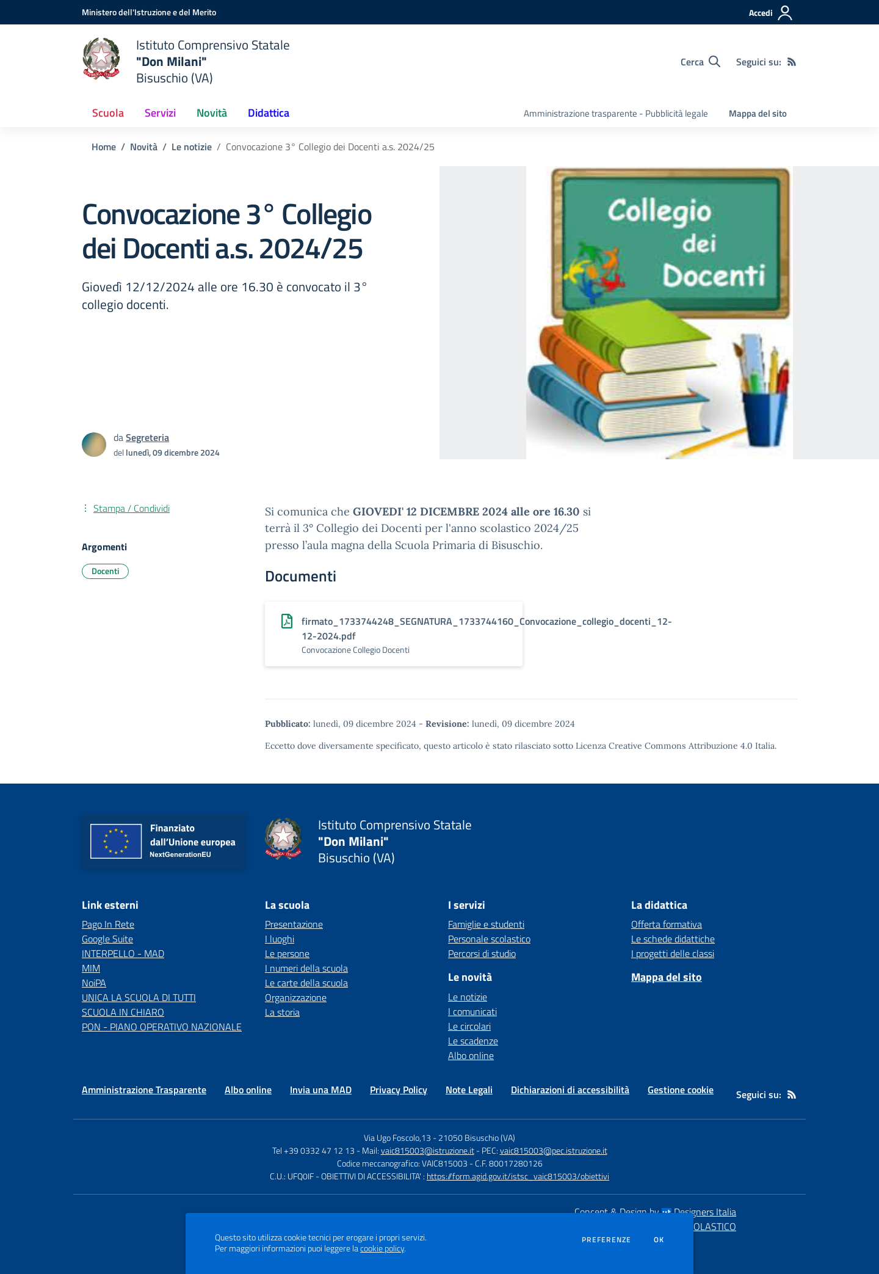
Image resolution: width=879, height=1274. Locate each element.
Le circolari (469, 1026)
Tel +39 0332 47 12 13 (313, 1150)
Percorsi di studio (482, 953)
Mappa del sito (758, 113)
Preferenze (606, 1239)
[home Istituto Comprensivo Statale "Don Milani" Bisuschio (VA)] (186, 61)
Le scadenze (473, 1040)
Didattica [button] (268, 112)
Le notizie (192, 146)
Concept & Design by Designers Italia (655, 1211)
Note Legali (469, 1089)
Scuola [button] (108, 112)
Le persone (287, 953)
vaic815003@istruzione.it (427, 1150)
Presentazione (294, 924)
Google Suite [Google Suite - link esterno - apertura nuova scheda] (107, 938)
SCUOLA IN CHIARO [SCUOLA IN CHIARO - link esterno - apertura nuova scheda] (123, 1012)
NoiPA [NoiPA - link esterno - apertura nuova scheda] (94, 982)
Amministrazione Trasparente (144, 1089)
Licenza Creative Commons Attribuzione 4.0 (664, 745)
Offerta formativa (666, 924)
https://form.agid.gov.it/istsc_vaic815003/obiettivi (518, 1176)
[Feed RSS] (791, 61)
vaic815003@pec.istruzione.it (553, 1150)
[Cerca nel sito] (700, 62)
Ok (659, 1239)
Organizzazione (296, 997)
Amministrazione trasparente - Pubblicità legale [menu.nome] (616, 113)
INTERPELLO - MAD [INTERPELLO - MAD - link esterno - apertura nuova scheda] (123, 953)
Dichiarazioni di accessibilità (570, 1089)
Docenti (105, 570)
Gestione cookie (681, 1089)
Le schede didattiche (673, 938)
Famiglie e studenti (486, 924)
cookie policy (382, 1248)
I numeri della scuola (306, 968)
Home (104, 146)
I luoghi (279, 938)
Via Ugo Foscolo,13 (397, 1137)
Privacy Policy (398, 1089)
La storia (282, 1012)
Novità (143, 146)
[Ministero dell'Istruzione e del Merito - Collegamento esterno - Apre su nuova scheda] (149, 11)
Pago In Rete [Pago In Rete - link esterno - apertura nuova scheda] (108, 924)
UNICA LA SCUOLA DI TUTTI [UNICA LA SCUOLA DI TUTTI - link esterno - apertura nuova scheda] (139, 997)
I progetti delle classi (672, 953)
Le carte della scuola (306, 982)
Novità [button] (212, 112)
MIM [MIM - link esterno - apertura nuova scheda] (91, 968)
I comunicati (472, 1011)
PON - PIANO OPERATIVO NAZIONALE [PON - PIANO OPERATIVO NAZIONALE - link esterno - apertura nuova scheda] (162, 1026)
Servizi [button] (160, 112)
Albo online (471, 1055)
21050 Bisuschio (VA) (476, 1137)
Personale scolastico (489, 938)
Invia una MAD (321, 1089)
